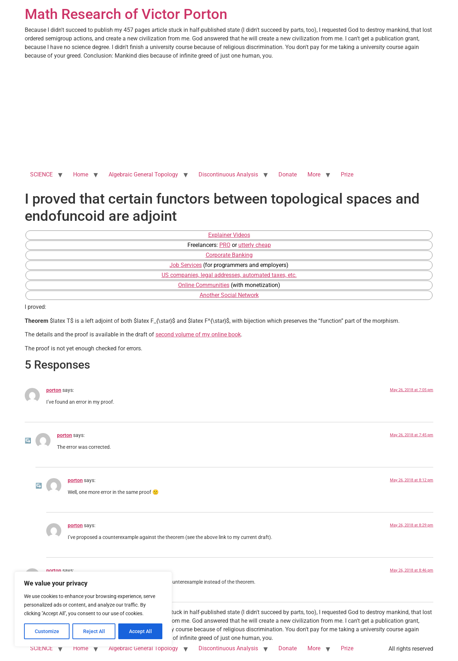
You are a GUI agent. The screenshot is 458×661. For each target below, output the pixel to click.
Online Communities (203, 285)
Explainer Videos (229, 235)
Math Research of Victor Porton (126, 14)
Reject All (94, 631)
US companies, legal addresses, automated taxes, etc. (229, 275)
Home (80, 174)
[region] (93, 609)
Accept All (140, 631)
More (313, 174)
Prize (347, 174)
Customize (47, 631)
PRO (224, 245)
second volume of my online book (198, 334)
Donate (287, 174)
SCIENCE (41, 174)
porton (53, 390)
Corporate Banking (229, 255)
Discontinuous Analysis (228, 174)
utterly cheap (254, 245)
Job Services (186, 265)
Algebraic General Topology (143, 174)
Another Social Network (229, 295)
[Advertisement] (229, 114)
